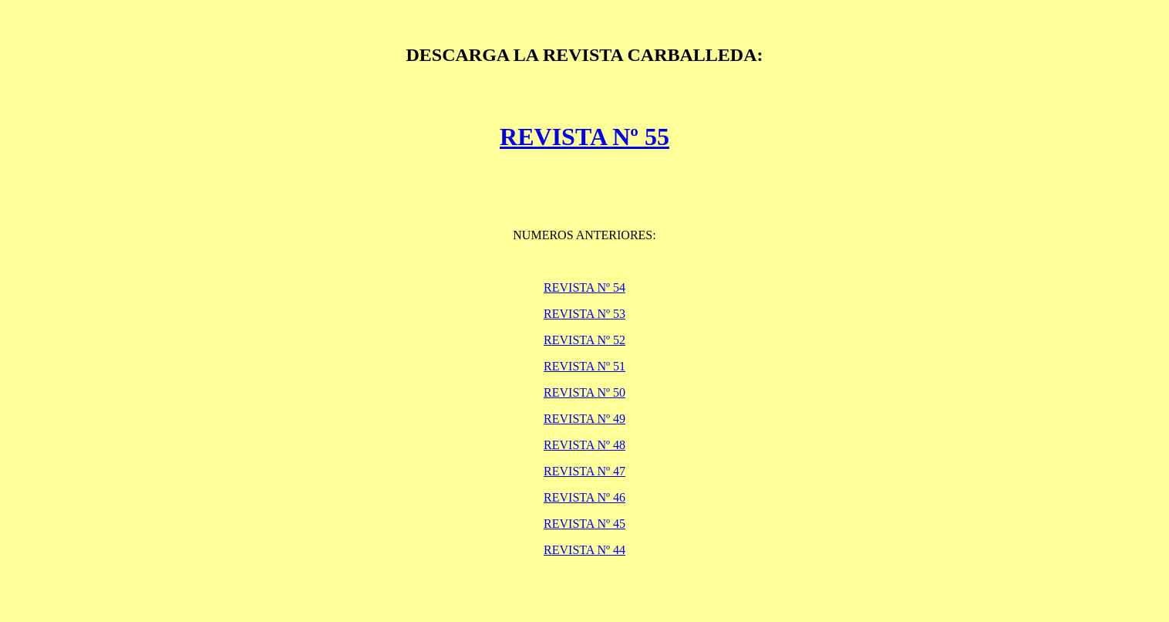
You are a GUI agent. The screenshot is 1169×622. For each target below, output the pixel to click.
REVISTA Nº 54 (584, 287)
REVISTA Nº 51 (584, 366)
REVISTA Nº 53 (584, 313)
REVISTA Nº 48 (584, 444)
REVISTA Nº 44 (584, 549)
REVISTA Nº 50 (584, 392)
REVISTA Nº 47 (584, 471)
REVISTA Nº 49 (584, 418)
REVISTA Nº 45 (584, 523)
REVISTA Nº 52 (584, 339)
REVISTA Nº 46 (584, 497)
